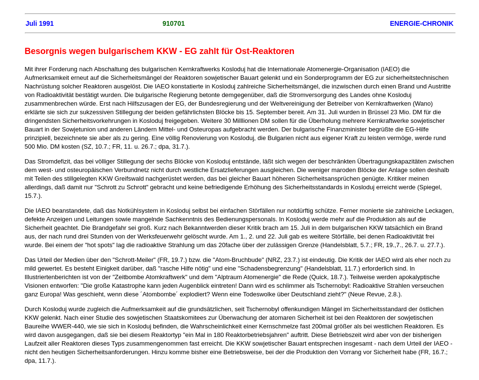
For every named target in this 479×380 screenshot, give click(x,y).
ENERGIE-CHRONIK (421, 23)
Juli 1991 (40, 23)
